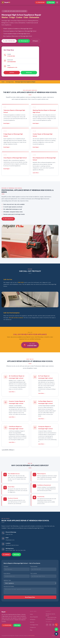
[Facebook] (47, 625)
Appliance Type (7, 580)
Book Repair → (7, 123)
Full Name (6, 566)
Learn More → (36, 172)
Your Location (33, 573)
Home (31, 614)
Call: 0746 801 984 (9, 41)
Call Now (11, 72)
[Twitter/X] (50, 625)
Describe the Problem (9, 586)
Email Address (7, 573)
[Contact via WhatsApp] (56, 629)
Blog (31, 630)
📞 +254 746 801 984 (51, 617)
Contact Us (33, 627)
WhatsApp (29, 72)
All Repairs (35, 41)
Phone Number (33, 566)
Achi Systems (31, 635)
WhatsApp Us (23, 41)
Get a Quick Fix (8, 218)
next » (13, 450)
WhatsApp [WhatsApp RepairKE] (50, 2)
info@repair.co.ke (12, 67)
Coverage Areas (34, 624)
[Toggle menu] (57, 2)
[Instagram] (53, 625)
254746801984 (11, 61)
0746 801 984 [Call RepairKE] (40, 2)
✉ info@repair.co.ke (51, 619)
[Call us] (56, 625)
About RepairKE (34, 617)
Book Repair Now (30, 597)
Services (32, 622)
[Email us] (56, 634)
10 (10, 450)
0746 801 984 (11, 56)
